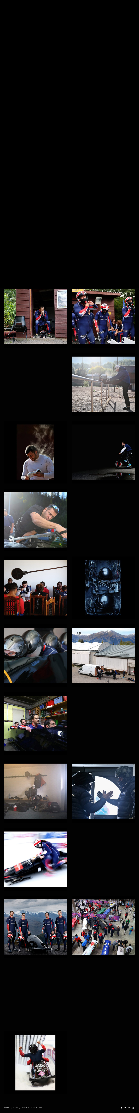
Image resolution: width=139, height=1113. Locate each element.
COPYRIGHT (37, 1108)
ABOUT (6, 1108)
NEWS (16, 1108)
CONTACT (25, 1108)
